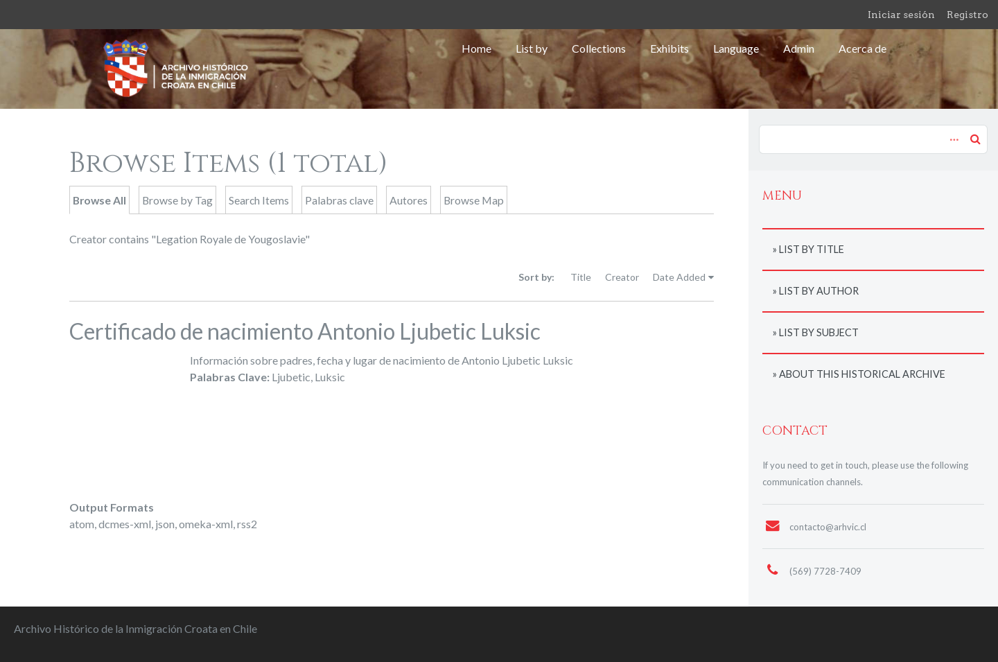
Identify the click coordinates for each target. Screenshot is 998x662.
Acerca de (862, 48)
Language (736, 48)
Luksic (330, 376)
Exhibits (669, 48)
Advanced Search (952, 132)
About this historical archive (862, 374)
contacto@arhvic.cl (827, 526)
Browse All (99, 200)
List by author (819, 291)
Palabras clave (339, 200)
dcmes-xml (124, 523)
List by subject (819, 332)
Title (580, 277)
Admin (798, 48)
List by (532, 48)
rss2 (247, 523)
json (165, 523)
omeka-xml (206, 523)
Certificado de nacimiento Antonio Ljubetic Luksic (305, 331)
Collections (599, 48)
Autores (408, 200)
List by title (811, 249)
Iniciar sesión (901, 14)
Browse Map (474, 200)
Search (975, 138)
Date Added (679, 277)
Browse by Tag (177, 200)
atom (81, 523)
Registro (967, 14)
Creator (622, 277)
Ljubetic (291, 376)
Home (476, 48)
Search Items (259, 200)
